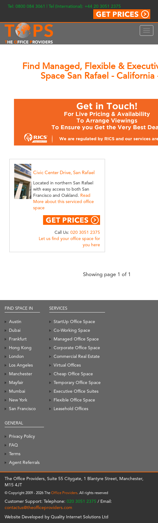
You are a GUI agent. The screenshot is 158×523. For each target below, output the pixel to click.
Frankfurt (18, 338)
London (16, 356)
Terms (14, 453)
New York (18, 399)
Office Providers (64, 493)
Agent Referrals (24, 462)
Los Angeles (21, 365)
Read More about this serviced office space (63, 201)
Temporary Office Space (77, 382)
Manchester (20, 373)
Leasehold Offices (71, 408)
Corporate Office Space (77, 347)
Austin (15, 321)
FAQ (13, 444)
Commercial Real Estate (77, 356)
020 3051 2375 (85, 232)
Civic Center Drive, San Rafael (64, 172)
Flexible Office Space (74, 399)
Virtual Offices (67, 365)
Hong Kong (20, 347)
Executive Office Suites (76, 391)
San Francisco (22, 408)
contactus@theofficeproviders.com (38, 507)
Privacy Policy (22, 436)
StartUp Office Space (74, 321)
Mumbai (17, 391)
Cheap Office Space (73, 373)
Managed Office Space (76, 338)
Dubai (14, 330)
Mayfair (16, 382)
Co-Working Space (72, 330)
